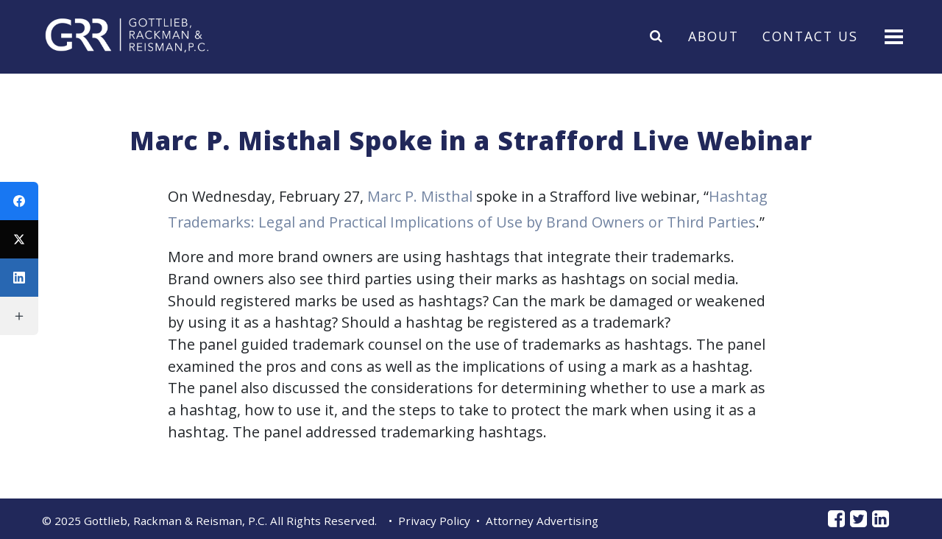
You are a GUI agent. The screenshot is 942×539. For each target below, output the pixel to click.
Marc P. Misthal (419, 196)
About (713, 35)
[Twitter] (19, 239)
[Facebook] (19, 201)
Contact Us (810, 35)
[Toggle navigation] (892, 35)
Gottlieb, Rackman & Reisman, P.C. (175, 520)
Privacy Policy (434, 520)
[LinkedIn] (19, 277)
